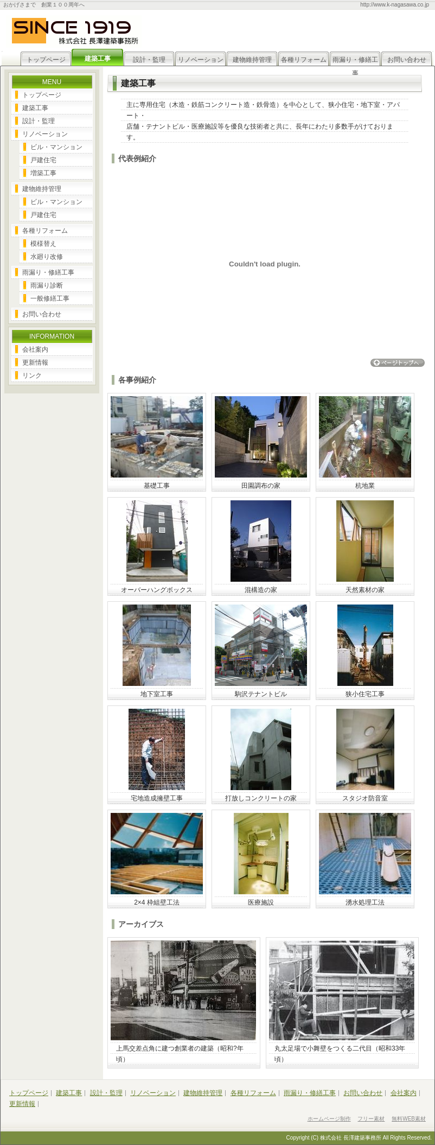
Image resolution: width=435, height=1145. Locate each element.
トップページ (46, 59)
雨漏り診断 (46, 285)
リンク (32, 375)
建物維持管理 (252, 59)
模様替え (43, 243)
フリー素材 (371, 1119)
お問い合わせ (406, 59)
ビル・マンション (56, 147)
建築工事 (35, 108)
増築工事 (43, 173)
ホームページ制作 (329, 1119)
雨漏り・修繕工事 (355, 61)
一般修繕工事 (49, 298)
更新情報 (35, 362)
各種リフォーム (304, 59)
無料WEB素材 (409, 1119)
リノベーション (200, 59)
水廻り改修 (46, 256)
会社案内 (35, 349)
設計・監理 (149, 59)
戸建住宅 (43, 160)
